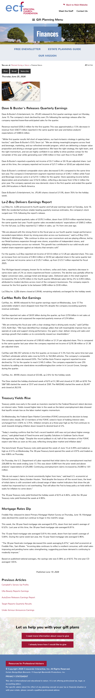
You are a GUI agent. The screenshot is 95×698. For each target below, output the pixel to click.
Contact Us (82, 11)
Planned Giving (17, 65)
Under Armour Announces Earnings (18, 610)
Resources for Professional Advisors (26, 663)
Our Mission (47, 56)
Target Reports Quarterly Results (17, 603)
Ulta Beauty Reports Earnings (15, 591)
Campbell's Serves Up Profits (15, 584)
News (27, 65)
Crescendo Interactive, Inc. (37, 669)
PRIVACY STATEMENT (17, 676)
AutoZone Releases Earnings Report (18, 597)
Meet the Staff (66, 11)
